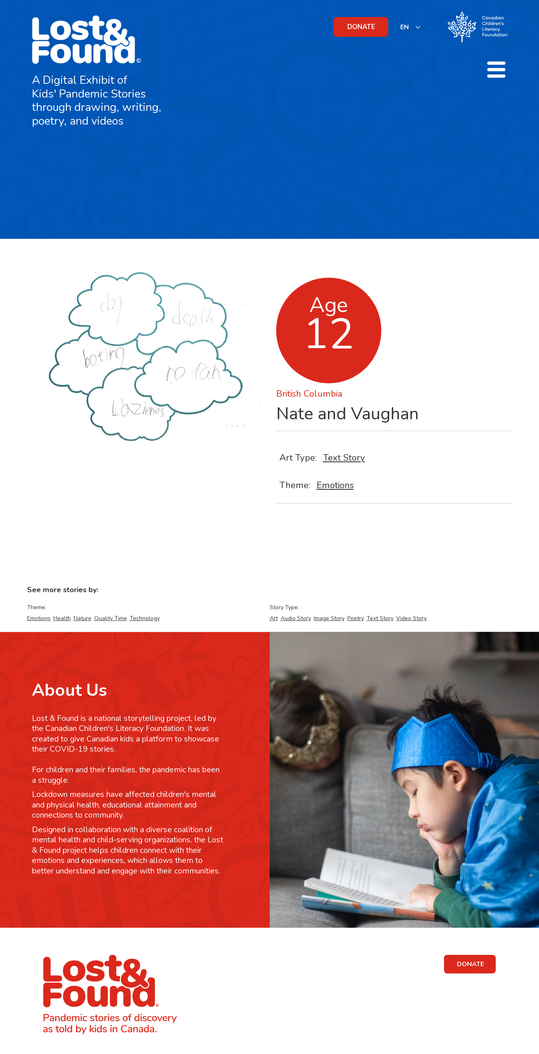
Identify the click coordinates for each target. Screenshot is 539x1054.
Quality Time (110, 618)
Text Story (344, 457)
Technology (145, 618)
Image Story (329, 618)
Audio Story (296, 618)
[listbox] (410, 26)
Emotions (335, 485)
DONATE (361, 27)
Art (274, 618)
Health (62, 618)
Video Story (411, 618)
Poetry (355, 618)
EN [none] (404, 27)
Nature (82, 618)
